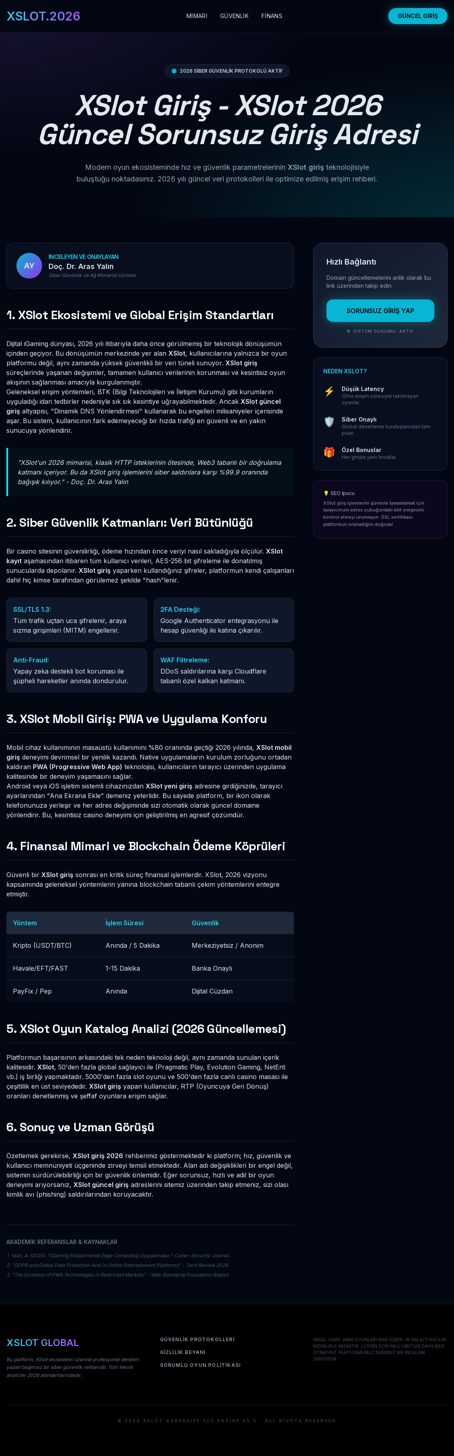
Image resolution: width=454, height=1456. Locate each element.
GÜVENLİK (234, 15)
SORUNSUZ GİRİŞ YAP (380, 311)
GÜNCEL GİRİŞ (418, 15)
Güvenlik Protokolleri (197, 1339)
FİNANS (271, 15)
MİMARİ (196, 15)
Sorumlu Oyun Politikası (200, 1365)
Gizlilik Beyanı (183, 1352)
